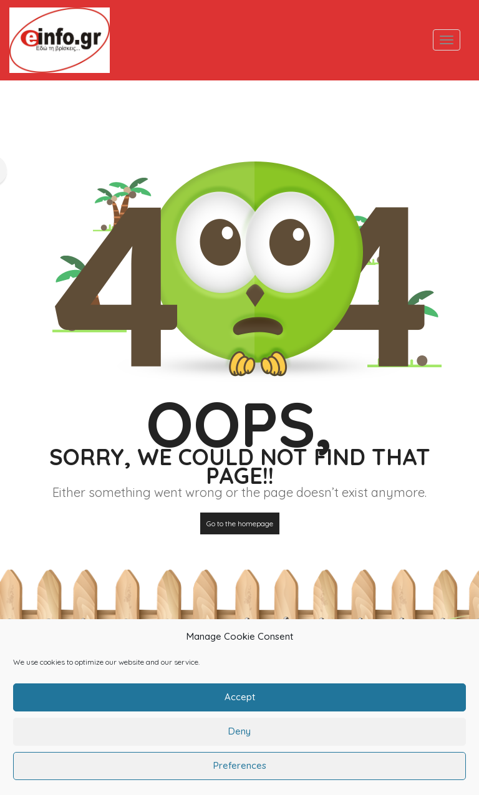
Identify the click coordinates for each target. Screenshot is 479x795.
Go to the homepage (239, 523)
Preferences (239, 774)
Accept (240, 705)
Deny (239, 740)
